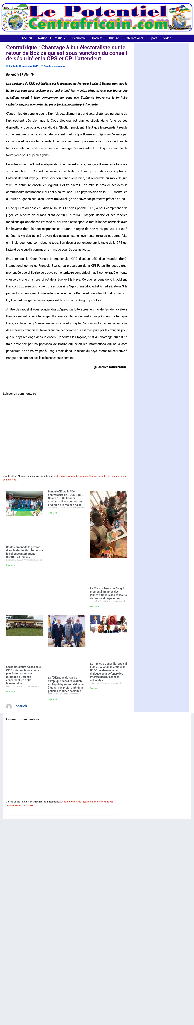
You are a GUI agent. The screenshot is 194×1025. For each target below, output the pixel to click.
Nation (42, 38)
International (134, 38)
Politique (60, 38)
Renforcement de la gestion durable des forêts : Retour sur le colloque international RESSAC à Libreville (24, 551)
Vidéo (167, 38)
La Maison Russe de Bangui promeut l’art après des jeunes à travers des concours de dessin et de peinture (108, 592)
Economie (79, 38)
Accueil (27, 38)
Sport (153, 38)
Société (97, 38)
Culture (114, 38)
